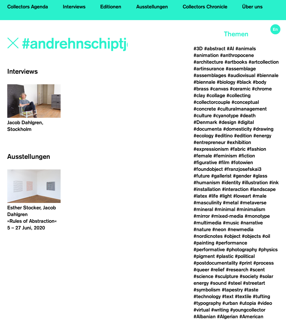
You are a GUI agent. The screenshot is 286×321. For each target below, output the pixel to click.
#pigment (204, 256)
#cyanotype (226, 115)
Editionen (110, 6)
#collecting (239, 95)
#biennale (267, 75)
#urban (230, 303)
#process (263, 262)
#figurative (205, 162)
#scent (257, 269)
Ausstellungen (152, 6)
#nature (202, 229)
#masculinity (207, 202)
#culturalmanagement (242, 108)
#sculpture (226, 276)
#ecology (203, 135)
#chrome (262, 88)
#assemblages (210, 75)
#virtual (202, 309)
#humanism (207, 182)
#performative (209, 249)
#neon (219, 229)
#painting (204, 242)
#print (245, 262)
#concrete (205, 108)
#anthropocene (237, 55)
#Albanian (205, 316)
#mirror (202, 216)
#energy (262, 135)
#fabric (238, 149)
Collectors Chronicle (205, 6)
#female (203, 155)
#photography (241, 249)
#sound (218, 283)
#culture (203, 115)
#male (259, 195)
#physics (268, 249)
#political (245, 256)
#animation (206, 55)
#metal (231, 202)
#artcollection (264, 61)
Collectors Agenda (27, 6)
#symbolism (207, 289)
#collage (215, 95)
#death (248, 115)
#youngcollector (247, 309)
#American (251, 316)
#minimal (224, 209)
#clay (199, 95)
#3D (198, 48)
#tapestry (232, 289)
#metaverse (253, 202)
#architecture (208, 61)
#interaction (235, 189)
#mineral (203, 209)
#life (213, 195)
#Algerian (227, 316)
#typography (207, 303)
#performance (231, 242)
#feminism (225, 155)
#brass (201, 88)
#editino (224, 135)
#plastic (224, 256)
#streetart (254, 283)
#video (265, 303)
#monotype (257, 216)
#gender (242, 175)
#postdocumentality (216, 262)
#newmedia (241, 229)
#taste (251, 289)
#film (224, 162)
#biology (226, 82)
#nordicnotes (208, 236)
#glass (260, 175)
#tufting (261, 296)
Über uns (252, 6)
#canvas (219, 88)
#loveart (242, 195)
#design (227, 122)
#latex (200, 195)
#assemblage (241, 68)
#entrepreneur (209, 142)
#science (203, 276)
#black (244, 82)
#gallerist (221, 175)
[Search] (75, 43)
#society (249, 276)
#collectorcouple (212, 102)
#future (202, 175)
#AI (230, 48)
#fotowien (242, 162)
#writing (220, 309)
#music (231, 222)
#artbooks (236, 61)
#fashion (256, 149)
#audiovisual (241, 75)
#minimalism (251, 209)
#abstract (214, 48)
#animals (245, 48)
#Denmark (205, 122)
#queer (201, 269)
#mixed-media (227, 216)
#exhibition (239, 142)
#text (227, 296)
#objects (251, 236)
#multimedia (207, 222)
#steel (235, 283)
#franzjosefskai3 (242, 169)
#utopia (247, 303)
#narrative (251, 222)
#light (226, 195)
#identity (230, 182)
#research (237, 269)
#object (232, 236)
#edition (243, 135)
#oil (266, 236)
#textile (243, 296)
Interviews (74, 6)
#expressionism (211, 149)
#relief (218, 269)
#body (259, 82)
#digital (246, 122)
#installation (207, 189)
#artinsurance (209, 68)
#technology (207, 296)
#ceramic (240, 88)
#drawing (263, 128)
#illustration (255, 182)
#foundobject (208, 169)
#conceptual (245, 102)
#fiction (247, 155)
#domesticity (237, 128)
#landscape (263, 189)
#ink (274, 182)
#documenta (208, 128)
